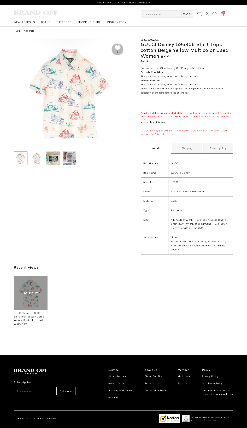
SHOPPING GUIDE (89, 22)
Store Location (153, 379)
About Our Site (153, 372)
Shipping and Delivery (121, 386)
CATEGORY (64, 22)
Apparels (29, 30)
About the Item (117, 372)
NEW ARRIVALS (24, 22)
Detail (156, 148)
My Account (185, 372)
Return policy (218, 148)
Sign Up (182, 379)
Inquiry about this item (153, 122)
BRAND (46, 22)
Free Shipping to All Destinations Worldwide (123, 2)
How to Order (116, 379)
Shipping (186, 148)
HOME (17, 30)
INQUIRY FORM (117, 22)
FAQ (110, 400)
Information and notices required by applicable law (217, 388)
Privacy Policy (210, 372)
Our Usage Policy (212, 379)
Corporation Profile (156, 386)
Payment (113, 393)
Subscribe (66, 387)
